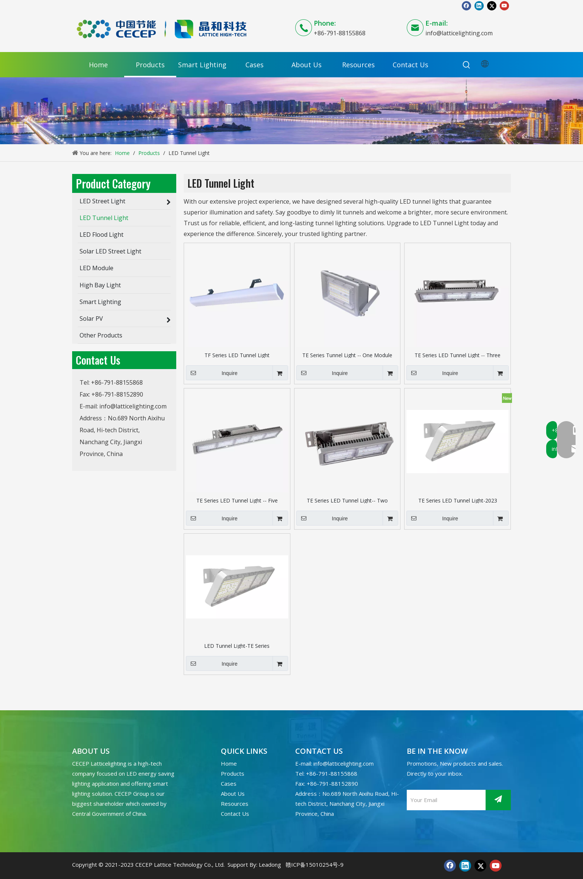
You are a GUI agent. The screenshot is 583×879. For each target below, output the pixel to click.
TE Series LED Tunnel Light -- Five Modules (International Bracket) (237, 500)
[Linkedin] (479, 5)
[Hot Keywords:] (466, 65)
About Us (233, 793)
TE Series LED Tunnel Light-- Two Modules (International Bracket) (347, 500)
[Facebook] (466, 5)
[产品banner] (291, 110)
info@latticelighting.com (459, 33)
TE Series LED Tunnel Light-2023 (457, 500)
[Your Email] (444, 800)
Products (232, 773)
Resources (234, 803)
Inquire (212, 372)
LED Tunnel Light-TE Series (237, 645)
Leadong (270, 864)
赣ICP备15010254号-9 (315, 864)
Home (229, 763)
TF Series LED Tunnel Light (237, 355)
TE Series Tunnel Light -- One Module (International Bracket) (347, 355)
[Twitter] (491, 5)
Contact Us (235, 813)
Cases (228, 783)
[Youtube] (504, 5)
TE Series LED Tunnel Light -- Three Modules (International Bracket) (457, 355)
